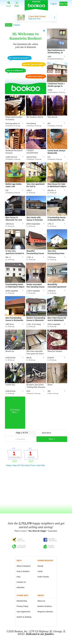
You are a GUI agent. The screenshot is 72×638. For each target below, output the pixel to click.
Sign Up (63, 4)
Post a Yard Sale (38, 465)
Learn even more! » (35, 76)
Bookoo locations (45, 606)
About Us (41, 601)
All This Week (23, 465)
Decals (40, 566)
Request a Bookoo (45, 612)
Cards (40, 571)
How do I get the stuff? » (34, 64)
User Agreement (23, 612)
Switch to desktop (24, 617)
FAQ (18, 577)
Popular (16, 25)
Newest (9, 25)
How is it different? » (15, 70)
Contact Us (21, 582)
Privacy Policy (22, 606)
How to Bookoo (23, 571)
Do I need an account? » (19, 58)
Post (17, 4)
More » (52, 439)
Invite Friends (43, 577)
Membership (22, 601)
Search (8, 3)
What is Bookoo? (24, 566)
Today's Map (11, 465)
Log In (54, 4)
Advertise (20, 587)
